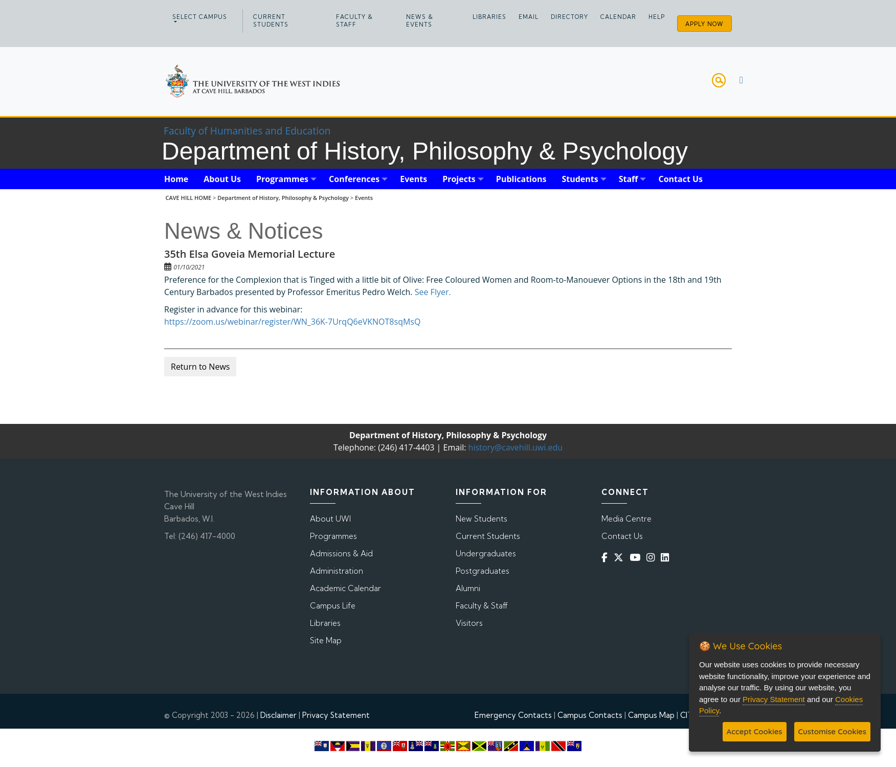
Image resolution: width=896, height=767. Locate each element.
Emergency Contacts (513, 715)
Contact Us (622, 536)
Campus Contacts (589, 715)
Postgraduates (482, 571)
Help (656, 16)
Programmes (333, 536)
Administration (336, 571)
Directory (569, 16)
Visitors (469, 623)
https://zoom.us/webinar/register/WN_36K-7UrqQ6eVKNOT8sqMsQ (292, 321)
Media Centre (626, 519)
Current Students (270, 20)
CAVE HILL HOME (189, 197)
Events (364, 197)
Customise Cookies (832, 731)
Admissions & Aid (341, 553)
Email (529, 16)
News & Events (419, 20)
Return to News (200, 366)
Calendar (618, 16)
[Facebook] (606, 557)
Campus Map (651, 715)
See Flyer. (432, 292)
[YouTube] (637, 557)
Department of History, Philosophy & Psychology (283, 197)
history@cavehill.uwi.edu (515, 447)
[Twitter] (621, 557)
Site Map (326, 640)
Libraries (489, 16)
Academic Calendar (345, 588)
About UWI (330, 519)
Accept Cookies (754, 731)
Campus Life (332, 606)
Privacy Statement (336, 715)
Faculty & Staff (354, 20)
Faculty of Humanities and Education (247, 131)
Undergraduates (486, 553)
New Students (481, 519)
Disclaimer (278, 715)
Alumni (468, 588)
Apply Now (704, 24)
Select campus (199, 16)
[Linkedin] (667, 557)
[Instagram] (652, 557)
